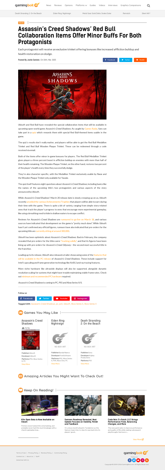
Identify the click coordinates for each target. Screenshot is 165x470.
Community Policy (60, 453)
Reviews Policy (46, 453)
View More (26, 364)
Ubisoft (67, 304)
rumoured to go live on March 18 (77, 219)
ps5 (61, 304)
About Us (30, 456)
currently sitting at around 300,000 (52, 231)
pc (57, 304)
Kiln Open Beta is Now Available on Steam (37, 420)
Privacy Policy (33, 453)
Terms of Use (21, 453)
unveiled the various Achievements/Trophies (48, 201)
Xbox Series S (77, 304)
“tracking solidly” (69, 241)
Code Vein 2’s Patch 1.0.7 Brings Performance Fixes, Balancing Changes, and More (123, 421)
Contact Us (20, 456)
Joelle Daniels (33, 60)
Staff (37, 456)
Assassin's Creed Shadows (43, 304)
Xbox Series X (90, 304)
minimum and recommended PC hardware (42, 276)
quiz (34, 132)
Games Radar (91, 128)
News (21, 23)
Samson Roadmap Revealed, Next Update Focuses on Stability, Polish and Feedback (81, 421)
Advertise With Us (22, 460)
